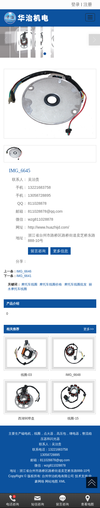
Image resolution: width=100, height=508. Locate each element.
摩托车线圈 (29, 284)
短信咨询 (37, 500)
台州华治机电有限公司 (58, 476)
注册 (87, 4)
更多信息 (60, 251)
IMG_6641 (24, 276)
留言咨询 (38, 251)
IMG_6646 (24, 271)
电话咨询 (12, 500)
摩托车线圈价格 (50, 284)
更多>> (88, 329)
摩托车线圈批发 (75, 284)
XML (62, 481)
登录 (75, 4)
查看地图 (87, 500)
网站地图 (51, 481)
